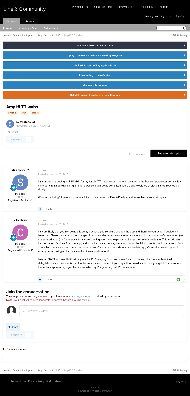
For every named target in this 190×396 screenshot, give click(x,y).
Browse (11, 21)
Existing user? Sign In (158, 16)
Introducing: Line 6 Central (95, 75)
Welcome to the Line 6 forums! (95, 45)
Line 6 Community (25, 9)
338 (20, 247)
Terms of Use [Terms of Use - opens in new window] (18, 381)
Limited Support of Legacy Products (95, 65)
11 (20, 197)
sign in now (83, 296)
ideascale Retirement (95, 85)
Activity (30, 21)
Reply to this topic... (35, 310)
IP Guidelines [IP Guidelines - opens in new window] (54, 381)
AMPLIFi (46, 125)
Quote (49, 209)
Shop (164, 7)
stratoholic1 (27, 121)
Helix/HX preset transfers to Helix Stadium (95, 95)
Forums (7, 28)
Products (80, 7)
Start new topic (137, 154)
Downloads (127, 7)
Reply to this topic (169, 153)
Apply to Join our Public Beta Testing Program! (95, 55)
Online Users (51, 28)
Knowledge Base (28, 28)
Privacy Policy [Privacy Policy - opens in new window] (36, 381)
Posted (53, 174)
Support (148, 7)
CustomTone (103, 7)
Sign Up (180, 16)
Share (13, 131)
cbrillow (20, 220)
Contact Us (180, 381)
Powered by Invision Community (95, 390)
